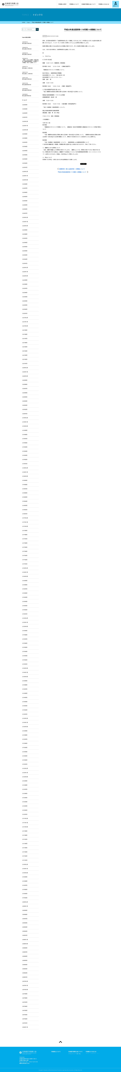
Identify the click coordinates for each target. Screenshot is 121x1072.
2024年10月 (25, 180)
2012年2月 (24, 810)
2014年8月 (24, 685)
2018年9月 (24, 480)
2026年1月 (24, 117)
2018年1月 (24, 513)
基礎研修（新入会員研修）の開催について (72, 169)
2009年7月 (24, 918)
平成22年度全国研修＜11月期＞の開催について (72, 172)
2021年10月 (25, 326)
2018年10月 (25, 476)
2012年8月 (24, 785)
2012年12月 (25, 768)
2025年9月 (24, 134)
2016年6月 (24, 593)
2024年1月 (24, 213)
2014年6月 (24, 693)
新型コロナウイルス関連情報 (75, 1055)
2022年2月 (24, 309)
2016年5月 (24, 597)
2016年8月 (24, 585)
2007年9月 (24, 994)
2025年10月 (25, 130)
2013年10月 (25, 726)
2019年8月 (24, 434)
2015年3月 (24, 655)
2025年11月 (25, 125)
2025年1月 (24, 167)
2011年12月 (25, 818)
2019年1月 (24, 463)
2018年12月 (25, 468)
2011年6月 (24, 843)
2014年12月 (25, 668)
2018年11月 (25, 472)
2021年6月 (24, 342)
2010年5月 (24, 893)
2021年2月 (24, 359)
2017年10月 (25, 526)
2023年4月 (24, 251)
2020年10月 (25, 376)
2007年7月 (24, 1002)
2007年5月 (24, 1010)
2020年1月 (24, 413)
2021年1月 (24, 363)
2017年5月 (24, 547)
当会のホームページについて (75, 1067)
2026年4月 (24, 104)
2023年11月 (25, 221)
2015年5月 (24, 647)
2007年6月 (24, 1006)
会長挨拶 (70, 1057)
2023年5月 (24, 246)
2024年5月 (24, 196)
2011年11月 (25, 822)
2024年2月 (24, 209)
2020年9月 (24, 380)
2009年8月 (24, 914)
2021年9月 (24, 330)
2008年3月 (24, 969)
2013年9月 (24, 731)
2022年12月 (25, 267)
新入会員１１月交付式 (27, 73)
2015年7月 (24, 639)
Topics (28, 22)
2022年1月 (24, 313)
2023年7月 (24, 238)
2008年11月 (25, 939)
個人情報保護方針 (72, 1065)
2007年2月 (24, 1019)
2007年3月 (24, 1014)
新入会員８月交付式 (26, 89)
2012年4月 (24, 802)
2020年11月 (25, 372)
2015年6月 (24, 643)
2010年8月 (24, 881)
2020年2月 (24, 409)
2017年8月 (24, 534)
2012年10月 (25, 777)
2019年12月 (25, 417)
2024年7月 (24, 188)
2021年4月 (24, 351)
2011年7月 (24, 839)
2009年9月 (24, 910)
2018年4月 (24, 501)
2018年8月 (24, 484)
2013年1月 (24, 764)
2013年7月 (24, 739)
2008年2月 (24, 973)
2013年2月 (24, 760)
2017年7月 (24, 539)
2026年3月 (24, 109)
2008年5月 (24, 960)
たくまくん (70, 1064)
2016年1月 (24, 614)
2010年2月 (24, 898)
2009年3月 (24, 927)
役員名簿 (70, 1062)
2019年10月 (25, 426)
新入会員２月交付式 (26, 48)
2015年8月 (24, 635)
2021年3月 (24, 355)
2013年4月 (24, 751)
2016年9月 (24, 580)
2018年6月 (24, 493)
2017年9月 (24, 530)
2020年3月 (24, 405)
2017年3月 (24, 555)
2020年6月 (24, 392)
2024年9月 (24, 184)
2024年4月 (24, 200)
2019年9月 (24, 430)
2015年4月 (24, 651)
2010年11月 (25, 868)
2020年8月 (24, 384)
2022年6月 (24, 292)
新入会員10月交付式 (27, 78)
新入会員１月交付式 (26, 53)
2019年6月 (24, 443)
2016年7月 (24, 589)
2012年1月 (24, 814)
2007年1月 (24, 1023)
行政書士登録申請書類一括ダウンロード (93, 1054)
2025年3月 (24, 159)
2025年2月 (24, 163)
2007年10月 (25, 989)
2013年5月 (24, 747)
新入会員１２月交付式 (27, 67)
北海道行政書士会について (89, 4)
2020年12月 (25, 367)
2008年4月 (24, 964)
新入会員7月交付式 (26, 95)
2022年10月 (25, 276)
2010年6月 (24, 889)
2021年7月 (24, 338)
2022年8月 (24, 284)
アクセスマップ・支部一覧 (74, 1053)
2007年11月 (25, 985)
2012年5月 (24, 797)
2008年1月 (24, 977)
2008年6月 (24, 956)
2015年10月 (25, 626)
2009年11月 (25, 906)
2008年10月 (25, 943)
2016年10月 (25, 576)
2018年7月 (24, 489)
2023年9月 (24, 230)
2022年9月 (24, 280)
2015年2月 (24, 660)
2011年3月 (24, 852)
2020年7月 (24, 388)
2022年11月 (25, 271)
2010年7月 (24, 885)
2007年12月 (25, 981)
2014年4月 (24, 701)
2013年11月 (25, 722)
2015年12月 (25, 618)
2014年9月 (24, 681)
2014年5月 (24, 697)
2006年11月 (25, 1027)
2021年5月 (24, 347)
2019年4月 (24, 451)
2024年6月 (24, 192)
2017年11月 (25, 522)
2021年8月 (24, 334)
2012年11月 (25, 772)
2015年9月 (24, 630)
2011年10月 (25, 827)
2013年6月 (24, 743)
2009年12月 (25, 902)
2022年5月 (24, 296)
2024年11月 (25, 175)
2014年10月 (25, 676)
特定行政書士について (56, 1053)
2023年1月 (24, 263)
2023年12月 (25, 217)
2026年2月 (24, 113)
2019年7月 (24, 438)
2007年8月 (24, 998)
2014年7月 (24, 689)
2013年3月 (24, 756)
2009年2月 (24, 931)
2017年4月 (24, 551)
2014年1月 (24, 714)
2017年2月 (24, 559)
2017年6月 (24, 543)
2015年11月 (25, 622)
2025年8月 (24, 138)
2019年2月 (24, 459)
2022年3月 (24, 305)
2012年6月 (24, 793)
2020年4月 (24, 401)
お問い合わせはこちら (24, 1063)
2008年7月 (24, 952)
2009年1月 (24, 935)
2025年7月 (24, 142)
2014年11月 (25, 672)
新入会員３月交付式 (26, 42)
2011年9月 (24, 831)
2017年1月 (24, 564)
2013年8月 (24, 735)
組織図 (69, 1060)
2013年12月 (25, 718)
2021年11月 (25, 321)
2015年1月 (24, 664)
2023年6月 (24, 242)
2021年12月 (25, 317)
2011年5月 (24, 847)
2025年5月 (24, 150)
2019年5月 (24, 447)
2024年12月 (25, 171)
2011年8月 (24, 835)
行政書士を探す (62, 4)
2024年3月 (24, 205)
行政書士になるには (103, 4)
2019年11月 (25, 422)
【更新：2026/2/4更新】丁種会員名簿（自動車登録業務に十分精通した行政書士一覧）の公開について (30, 60)
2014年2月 (24, 710)
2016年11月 (25, 572)
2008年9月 (24, 948)
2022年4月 (24, 301)
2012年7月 (24, 789)
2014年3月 (24, 706)
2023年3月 (24, 255)
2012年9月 (24, 781)
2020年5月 (24, 397)
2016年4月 (24, 601)
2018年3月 (24, 505)
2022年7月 (24, 288)
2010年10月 (25, 873)
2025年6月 (24, 146)
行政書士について (74, 4)
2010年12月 (25, 864)
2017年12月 (25, 518)
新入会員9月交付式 (26, 84)
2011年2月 (24, 856)
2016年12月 (25, 568)
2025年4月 (24, 155)
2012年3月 (24, 806)
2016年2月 (24, 609)
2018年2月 (24, 509)
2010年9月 (24, 877)
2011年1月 (24, 860)
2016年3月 (24, 605)
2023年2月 (24, 259)
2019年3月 (24, 455)
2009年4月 (24, 923)
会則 (69, 1059)
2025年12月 (25, 121)
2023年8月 (24, 234)
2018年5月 (24, 497)
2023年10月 (25, 225)
